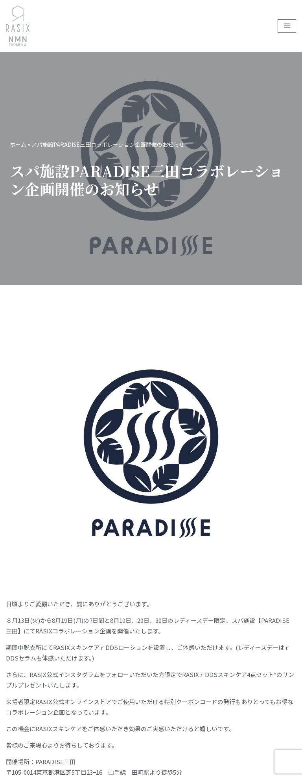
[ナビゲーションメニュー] (287, 26)
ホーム (18, 144)
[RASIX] (17, 25)
